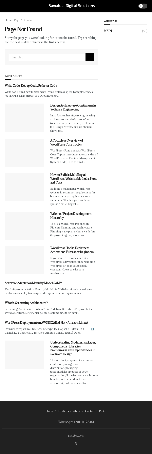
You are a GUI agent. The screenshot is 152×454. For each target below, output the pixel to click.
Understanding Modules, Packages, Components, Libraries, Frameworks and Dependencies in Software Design (73, 348)
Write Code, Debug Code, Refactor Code (31, 86)
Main (108, 31)
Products (63, 411)
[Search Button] (90, 57)
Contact (90, 411)
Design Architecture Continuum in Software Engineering (73, 107)
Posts (102, 411)
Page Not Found (23, 20)
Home (8, 20)
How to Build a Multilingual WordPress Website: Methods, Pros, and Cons (73, 178)
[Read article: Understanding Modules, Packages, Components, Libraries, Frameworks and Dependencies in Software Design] (24, 355)
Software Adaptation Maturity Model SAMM (33, 283)
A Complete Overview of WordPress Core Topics (66, 142)
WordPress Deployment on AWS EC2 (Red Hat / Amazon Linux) (46, 323)
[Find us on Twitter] (76, 444)
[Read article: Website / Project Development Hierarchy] (24, 226)
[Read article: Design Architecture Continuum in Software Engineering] (24, 118)
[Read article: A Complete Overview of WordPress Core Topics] (24, 153)
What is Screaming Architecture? (26, 303)
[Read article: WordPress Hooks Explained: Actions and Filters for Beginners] (24, 260)
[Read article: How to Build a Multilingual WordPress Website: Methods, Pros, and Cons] (24, 187)
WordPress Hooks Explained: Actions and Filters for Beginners (72, 250)
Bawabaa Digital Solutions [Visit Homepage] (71, 6)
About (77, 411)
